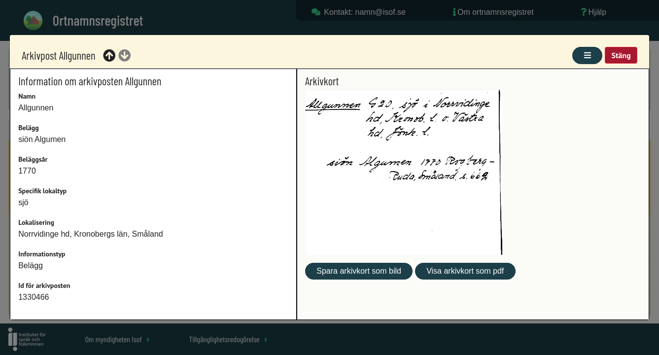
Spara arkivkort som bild (358, 271)
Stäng (620, 55)
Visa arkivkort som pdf (465, 271)
